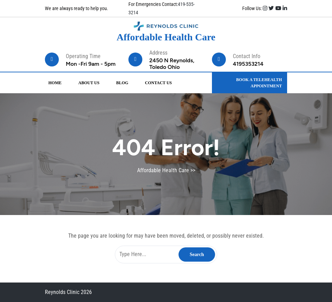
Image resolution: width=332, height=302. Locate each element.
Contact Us (158, 82)
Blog (122, 82)
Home (55, 82)
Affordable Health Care (166, 37)
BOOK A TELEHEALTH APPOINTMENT (259, 82)
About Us (89, 82)
